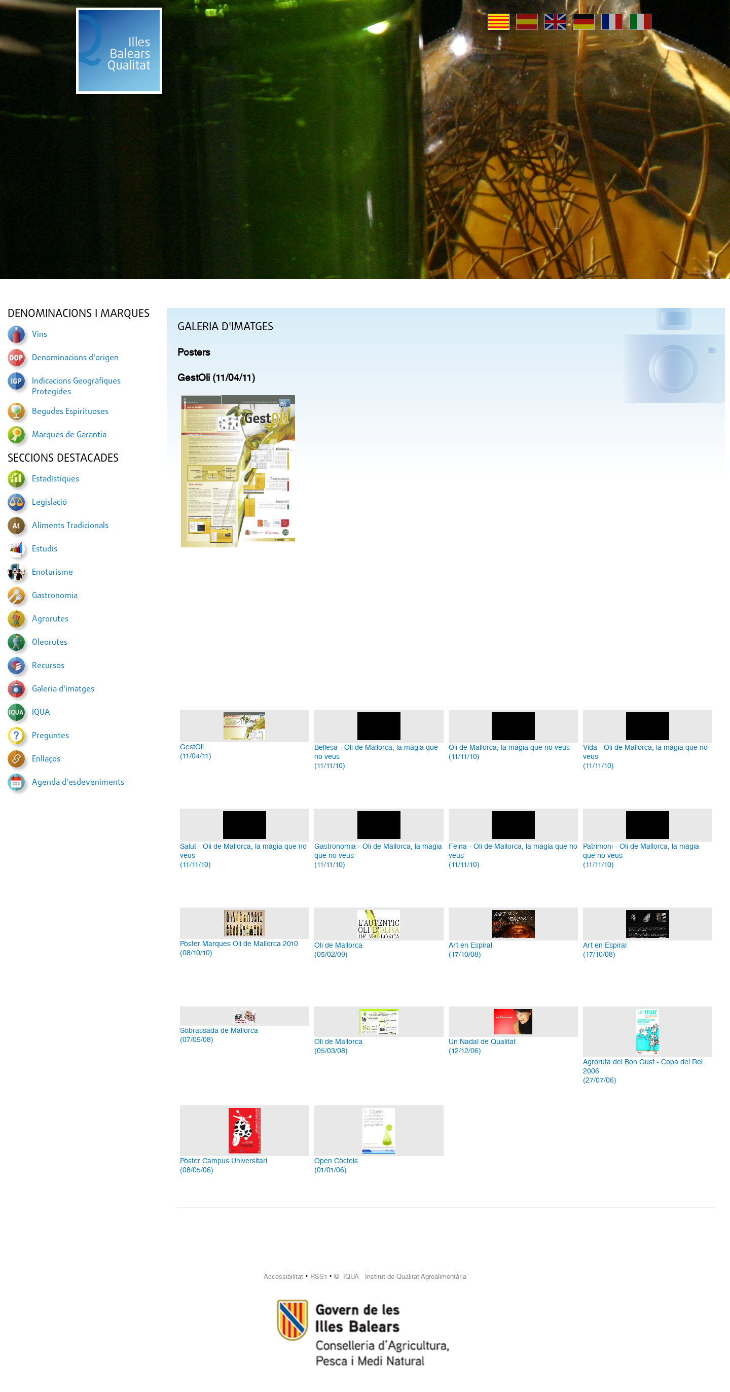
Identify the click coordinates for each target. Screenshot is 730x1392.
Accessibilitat (283, 1276)
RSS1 (318, 1276)
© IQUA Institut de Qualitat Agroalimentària (400, 1276)
